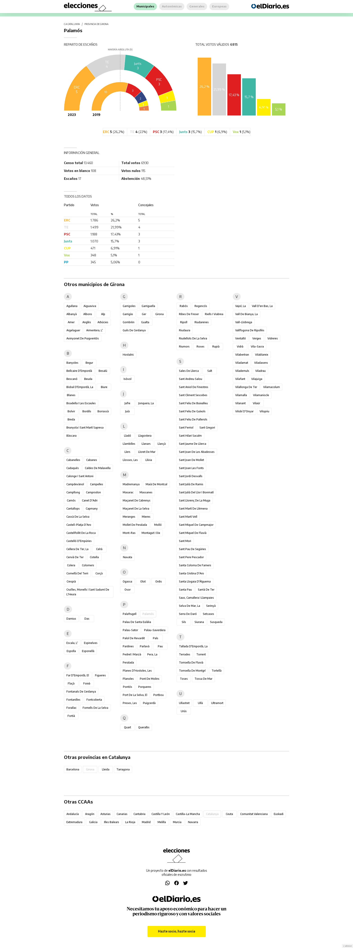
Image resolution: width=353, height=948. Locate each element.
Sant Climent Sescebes (193, 395)
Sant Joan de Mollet (191, 460)
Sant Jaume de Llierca (192, 443)
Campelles (96, 484)
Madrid (146, 822)
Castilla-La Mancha (188, 814)
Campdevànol (75, 484)
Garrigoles (129, 306)
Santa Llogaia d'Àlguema (195, 581)
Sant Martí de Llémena (193, 508)
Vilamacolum (271, 387)
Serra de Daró (188, 614)
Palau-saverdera (154, 630)
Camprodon (93, 492)
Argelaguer (73, 330)
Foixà (86, 683)
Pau (160, 646)
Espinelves (90, 643)
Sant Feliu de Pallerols (193, 419)
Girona (159, 314)
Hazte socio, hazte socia (176, 931)
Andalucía (72, 814)
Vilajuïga (256, 379)
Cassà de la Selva (77, 516)
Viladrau (260, 370)
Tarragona (123, 769)
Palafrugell (129, 614)
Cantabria (139, 814)
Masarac (128, 492)
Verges (256, 338)
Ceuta (229, 814)
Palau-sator (130, 630)
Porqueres (144, 686)
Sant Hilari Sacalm (190, 435)
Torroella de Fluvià (191, 662)
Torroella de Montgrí (192, 670)
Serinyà (211, 605)
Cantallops (73, 508)
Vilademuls (242, 370)
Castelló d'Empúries (79, 541)
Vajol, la (240, 306)
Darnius (71, 618)
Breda (71, 419)
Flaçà (71, 683)
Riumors (184, 346)
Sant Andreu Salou (190, 379)
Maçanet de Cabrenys (136, 500)
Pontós (127, 686)
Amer (71, 322)
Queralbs (143, 727)
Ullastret (184, 703)
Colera (71, 565)
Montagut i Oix (151, 533)
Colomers (88, 565)
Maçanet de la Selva (136, 508)
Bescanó (71, 379)
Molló (158, 524)
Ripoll (183, 322)
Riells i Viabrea (214, 314)
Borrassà (103, 411)
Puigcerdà (149, 703)
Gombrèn (128, 322)
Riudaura (184, 330)
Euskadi (278, 814)
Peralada (128, 662)
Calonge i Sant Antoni (79, 476)
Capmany (92, 508)
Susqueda (216, 622)
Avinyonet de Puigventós (82, 338)
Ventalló (240, 338)
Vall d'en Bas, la (262, 306)
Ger (144, 314)
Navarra (193, 822)
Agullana (71, 306)
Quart (127, 727)
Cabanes (91, 460)
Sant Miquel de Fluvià (192, 533)
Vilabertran (242, 354)
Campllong (73, 492)
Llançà (162, 443)
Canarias (122, 814)
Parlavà (144, 646)
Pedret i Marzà (132, 654)
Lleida (105, 769)
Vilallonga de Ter (246, 387)
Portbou (158, 695)
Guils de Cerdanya (134, 330)
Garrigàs (128, 314)
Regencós (201, 306)
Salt (209, 370)
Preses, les (130, 703)
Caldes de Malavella (98, 468)
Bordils (86, 411)
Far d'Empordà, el (77, 675)
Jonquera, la (146, 403)
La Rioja (130, 822)
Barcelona (72, 769)
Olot (143, 581)
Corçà (99, 573)
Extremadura (74, 822)
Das (86, 618)
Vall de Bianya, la (246, 314)
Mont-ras (129, 533)
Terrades (184, 654)
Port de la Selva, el (135, 695)
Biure (104, 387)
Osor (127, 589)
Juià (127, 411)
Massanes (146, 492)
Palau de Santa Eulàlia (137, 622)
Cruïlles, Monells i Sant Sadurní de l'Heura (87, 592)
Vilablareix (261, 354)
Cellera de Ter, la (77, 549)
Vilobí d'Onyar (244, 411)
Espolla (71, 651)
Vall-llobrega (243, 322)
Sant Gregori (207, 427)
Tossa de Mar (203, 678)
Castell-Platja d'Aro (78, 524)
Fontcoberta (94, 699)
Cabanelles (73, 460)
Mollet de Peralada (135, 524)
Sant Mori (185, 541)
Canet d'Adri (89, 500)
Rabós (184, 306)
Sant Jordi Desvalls (190, 476)
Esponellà (88, 651)
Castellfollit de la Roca (81, 533)
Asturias (105, 814)
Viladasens (261, 362)
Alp (103, 314)
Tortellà (217, 670)
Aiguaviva (90, 306)
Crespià (71, 581)
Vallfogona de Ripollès (249, 330)
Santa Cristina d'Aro (191, 573)
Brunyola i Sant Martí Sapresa (85, 427)
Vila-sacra (257, 346)
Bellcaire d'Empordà (79, 370)
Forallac (71, 707)
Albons (87, 314)
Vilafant (240, 379)
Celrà (99, 549)
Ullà (200, 703)
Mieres (146, 516)
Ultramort (217, 703)
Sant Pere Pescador (191, 557)
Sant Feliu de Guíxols (192, 411)
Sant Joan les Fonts (191, 468)
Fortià (71, 716)
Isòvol (127, 379)
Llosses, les (130, 460)
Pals (155, 638)
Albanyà (71, 314)
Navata (127, 557)
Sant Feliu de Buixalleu (193, 403)
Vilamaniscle (261, 395)
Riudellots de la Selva (193, 338)
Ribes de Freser (189, 314)
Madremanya (131, 484)
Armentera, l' (94, 330)
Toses (184, 678)
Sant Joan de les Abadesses (197, 452)
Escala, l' (72, 643)
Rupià (215, 346)
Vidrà (240, 346)
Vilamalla (241, 395)
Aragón (89, 814)
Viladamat (241, 362)
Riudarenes (202, 322)
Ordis (158, 581)
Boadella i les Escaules (81, 403)
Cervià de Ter (75, 557)
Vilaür (256, 403)
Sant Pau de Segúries (192, 549)
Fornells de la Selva (95, 707)
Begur (89, 362)
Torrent (201, 654)
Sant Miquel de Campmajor (196, 524)
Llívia (148, 460)
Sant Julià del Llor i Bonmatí (196, 492)
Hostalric (128, 354)
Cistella (94, 557)
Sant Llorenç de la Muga (194, 500)
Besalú (103, 370)
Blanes (71, 395)
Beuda (88, 379)
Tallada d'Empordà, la (193, 646)
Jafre (127, 403)
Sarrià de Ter (206, 589)
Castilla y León (161, 814)
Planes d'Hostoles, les (137, 670)
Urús (184, 711)
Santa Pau (185, 589)
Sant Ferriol (186, 427)
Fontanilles (73, 699)
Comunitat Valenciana (254, 814)
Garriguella (148, 306)
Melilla (162, 822)
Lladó (127, 435)
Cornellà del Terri (77, 573)
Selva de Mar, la (189, 605)
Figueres (100, 675)
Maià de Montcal (156, 484)
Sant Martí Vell (188, 516)
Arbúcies (102, 322)
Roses (200, 346)
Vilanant (240, 403)
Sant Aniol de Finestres (193, 387)
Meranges (129, 516)
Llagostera (145, 435)
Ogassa (127, 581)
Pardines (128, 646)
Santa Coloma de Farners (195, 565)
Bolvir (71, 411)
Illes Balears (111, 822)
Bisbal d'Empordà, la (79, 387)
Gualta (145, 322)
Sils (184, 622)
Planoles (128, 678)
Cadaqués (72, 468)
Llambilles (129, 443)
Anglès (86, 322)
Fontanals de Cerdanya (81, 691)
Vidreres (272, 338)
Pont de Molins (149, 678)
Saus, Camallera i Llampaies (196, 597)
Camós (71, 500)
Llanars (146, 443)
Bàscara (71, 435)
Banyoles (72, 362)
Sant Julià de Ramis (191, 484)
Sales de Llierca (189, 370)
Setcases (208, 614)
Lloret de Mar (146, 452)
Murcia (177, 822)
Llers (127, 452)
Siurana (199, 622)
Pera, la (152, 654)
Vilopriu (264, 411)
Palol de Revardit (134, 638)
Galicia (93, 822)
